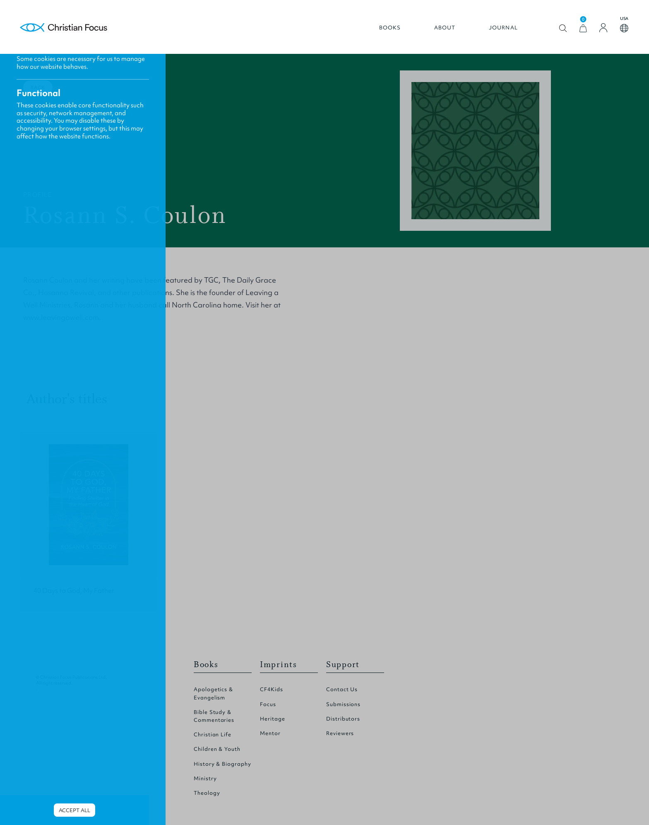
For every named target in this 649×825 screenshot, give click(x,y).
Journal (503, 28)
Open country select (624, 28)
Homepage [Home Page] (64, 28)
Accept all (74, 810)
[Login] (603, 27)
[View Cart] (583, 28)
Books (390, 28)
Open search (563, 28)
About (445, 28)
